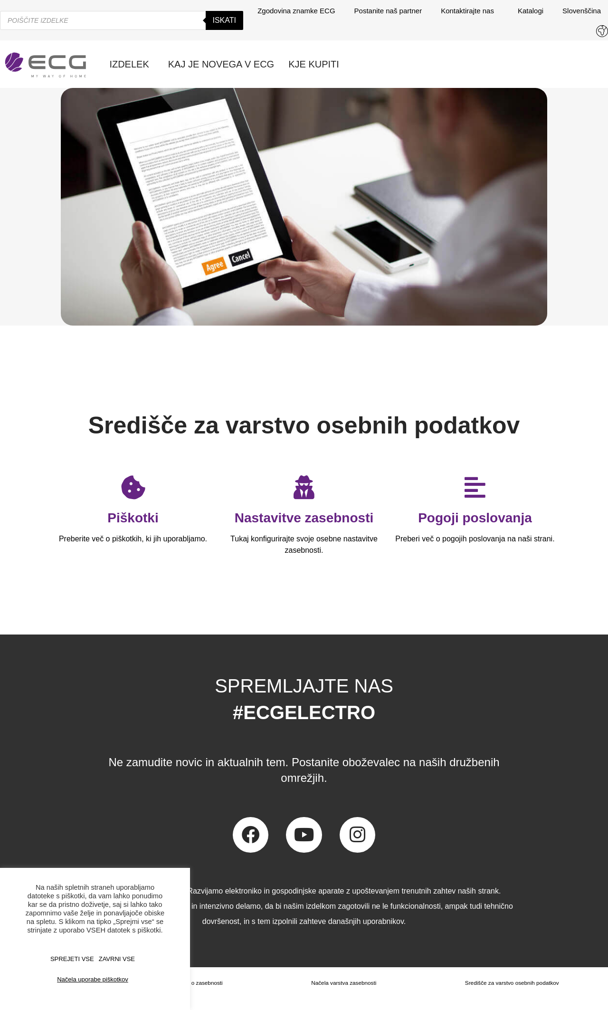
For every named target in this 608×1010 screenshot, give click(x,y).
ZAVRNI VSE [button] (117, 958)
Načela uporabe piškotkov (92, 979)
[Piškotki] (133, 487)
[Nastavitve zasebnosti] (304, 487)
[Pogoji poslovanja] (475, 487)
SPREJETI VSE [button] (72, 958)
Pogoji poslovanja (475, 517)
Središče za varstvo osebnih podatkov (512, 983)
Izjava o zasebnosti (198, 983)
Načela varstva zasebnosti (343, 983)
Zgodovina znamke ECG (296, 11)
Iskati (225, 20)
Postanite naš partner (388, 11)
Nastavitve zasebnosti (304, 517)
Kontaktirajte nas (470, 11)
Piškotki (132, 517)
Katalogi (530, 11)
